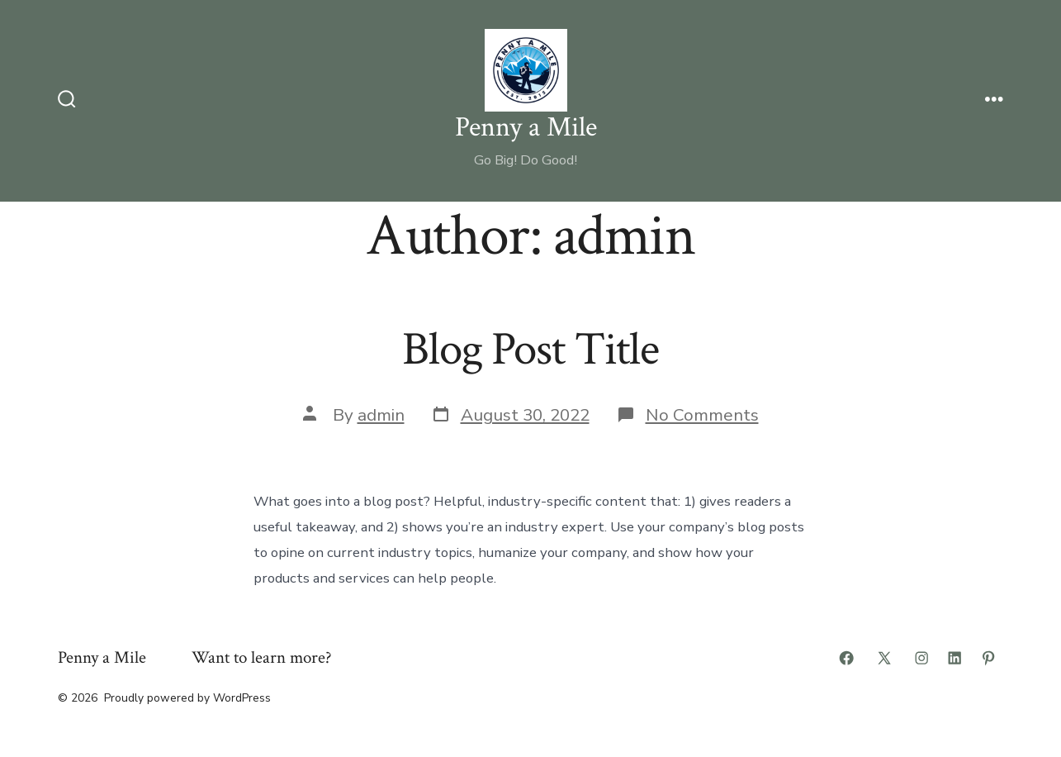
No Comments (702, 414)
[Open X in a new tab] (884, 658)
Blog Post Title (530, 349)
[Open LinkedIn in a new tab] (954, 658)
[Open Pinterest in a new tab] (988, 658)
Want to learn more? (262, 657)
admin (381, 414)
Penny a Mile (102, 657)
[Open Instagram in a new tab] (921, 658)
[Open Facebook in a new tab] (846, 658)
